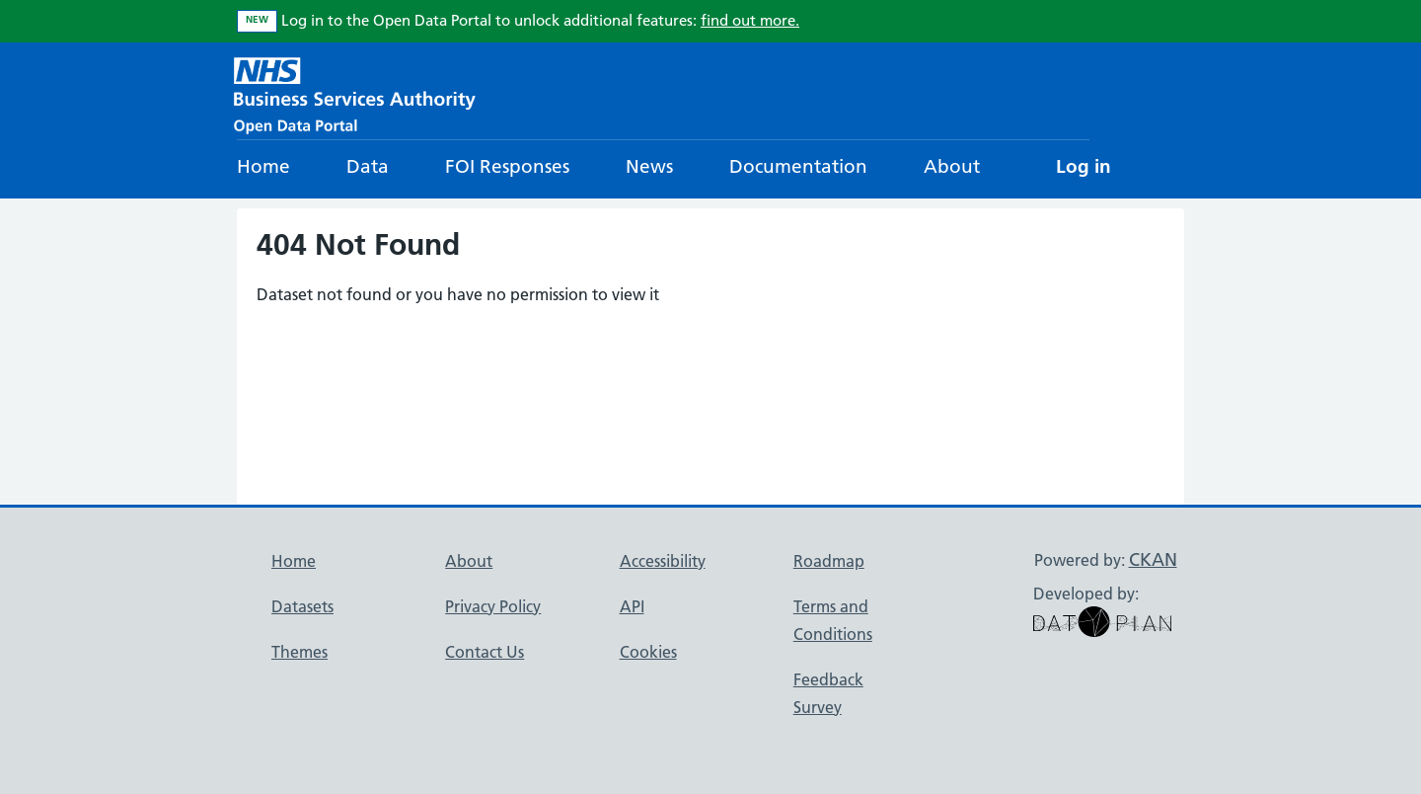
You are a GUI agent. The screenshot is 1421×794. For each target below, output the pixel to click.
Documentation (798, 166)
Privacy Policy (493, 606)
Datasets (302, 606)
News (649, 166)
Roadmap (828, 561)
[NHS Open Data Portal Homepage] (355, 93)
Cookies (648, 652)
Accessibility (663, 561)
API (632, 606)
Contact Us (484, 652)
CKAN (1153, 559)
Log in (1083, 166)
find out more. (750, 20)
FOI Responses (507, 166)
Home (263, 166)
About (952, 166)
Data (367, 166)
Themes (299, 652)
